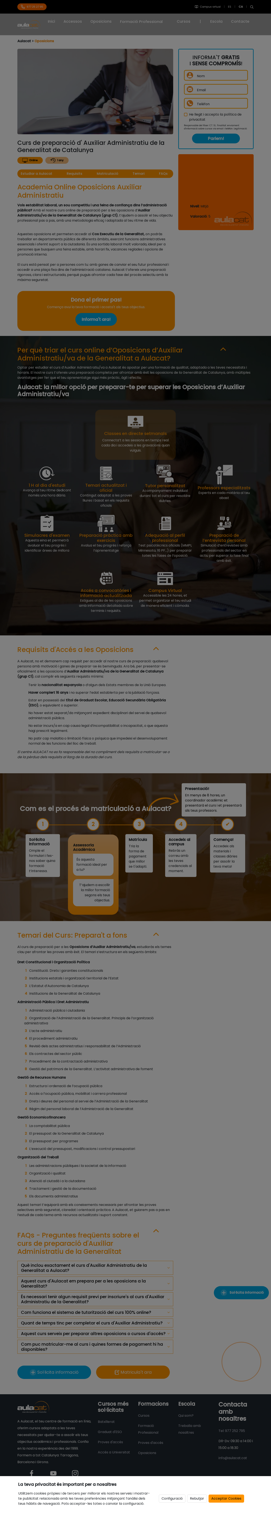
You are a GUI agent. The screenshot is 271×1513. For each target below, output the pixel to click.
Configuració (172, 1498)
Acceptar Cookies (226, 1498)
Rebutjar (197, 1498)
